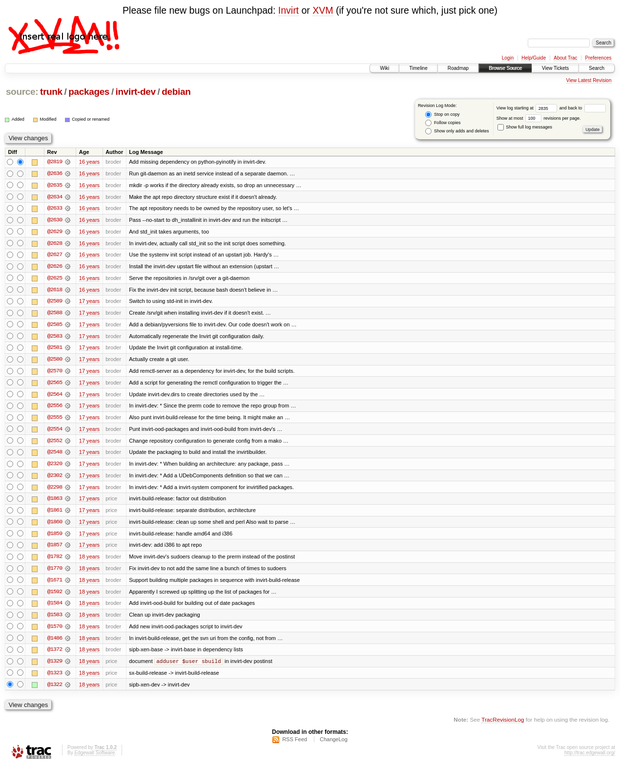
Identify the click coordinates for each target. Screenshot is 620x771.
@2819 (54, 162)
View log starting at (527, 108)
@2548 (54, 455)
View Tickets (555, 68)
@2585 (54, 326)
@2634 (54, 197)
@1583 (54, 619)
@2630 (54, 220)
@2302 (54, 478)
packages (88, 91)
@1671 (54, 584)
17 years (89, 302)
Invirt (288, 10)
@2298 (54, 490)
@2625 (54, 279)
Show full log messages (524, 127)
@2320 (54, 467)
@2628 (54, 244)
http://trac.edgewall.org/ (589, 758)
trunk (51, 91)
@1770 (54, 572)
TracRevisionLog (502, 725)
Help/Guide (533, 58)
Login (508, 58)
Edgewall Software (94, 758)
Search (596, 68)
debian (176, 91)
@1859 (54, 537)
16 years (89, 162)
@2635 (54, 185)
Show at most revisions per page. (538, 118)
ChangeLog (334, 745)
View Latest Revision (589, 80)
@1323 (54, 678)
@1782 (54, 560)
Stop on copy (442, 114)
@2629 (54, 232)
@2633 (54, 209)
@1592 (54, 596)
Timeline (418, 68)
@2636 (54, 173)
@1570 (54, 631)
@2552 (54, 443)
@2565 (54, 384)
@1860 (54, 525)
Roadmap (458, 68)
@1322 (54, 689)
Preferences (598, 58)
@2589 (54, 302)
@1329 (54, 666)
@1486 (54, 642)
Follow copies (442, 123)
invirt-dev (136, 91)
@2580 (54, 361)
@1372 (54, 654)
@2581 (54, 349)
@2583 (54, 338)
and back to (582, 108)
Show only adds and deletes (457, 131)
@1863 (54, 502)
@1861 (54, 513)
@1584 (54, 607)
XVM (322, 10)
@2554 (54, 431)
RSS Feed (294, 745)
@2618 (54, 291)
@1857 (54, 549)
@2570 (54, 373)
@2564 (54, 396)
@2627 (54, 255)
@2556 (54, 408)
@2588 (54, 314)
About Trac (565, 58)
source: (22, 91)
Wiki (384, 68)
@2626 (54, 267)
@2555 (54, 420)
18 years (89, 560)
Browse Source (505, 68)
